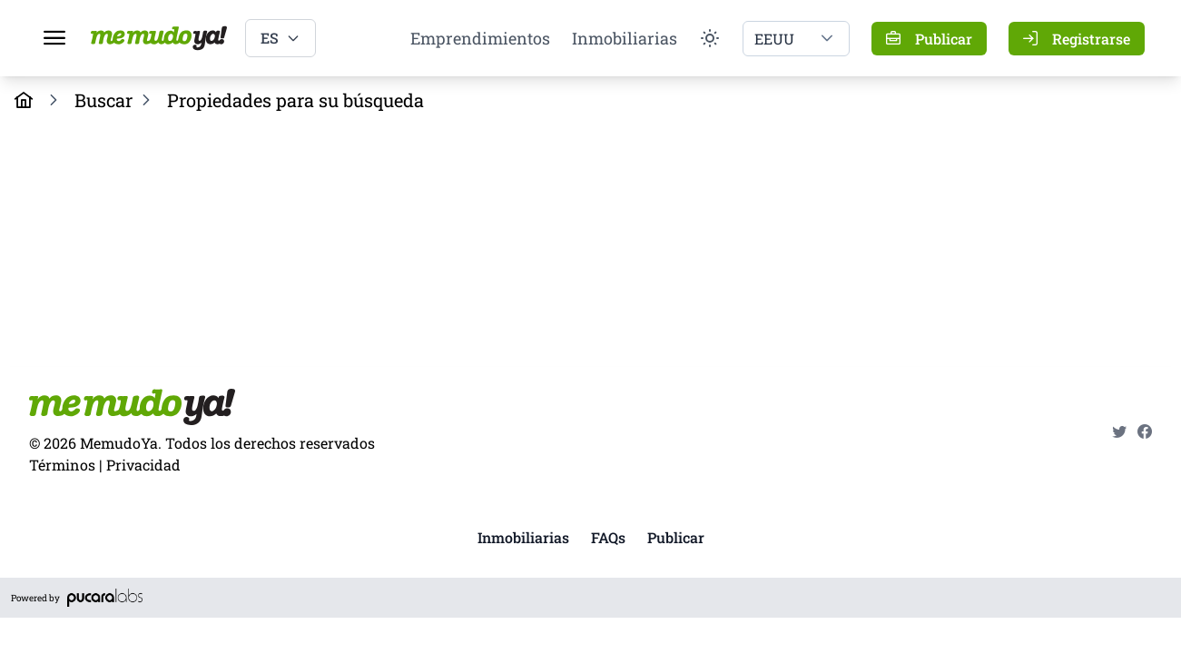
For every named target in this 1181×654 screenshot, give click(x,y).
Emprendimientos (480, 38)
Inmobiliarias (624, 38)
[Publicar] (929, 38)
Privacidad (143, 464)
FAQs (608, 537)
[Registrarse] (1077, 38)
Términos (62, 464)
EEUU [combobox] (774, 38)
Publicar (675, 537)
